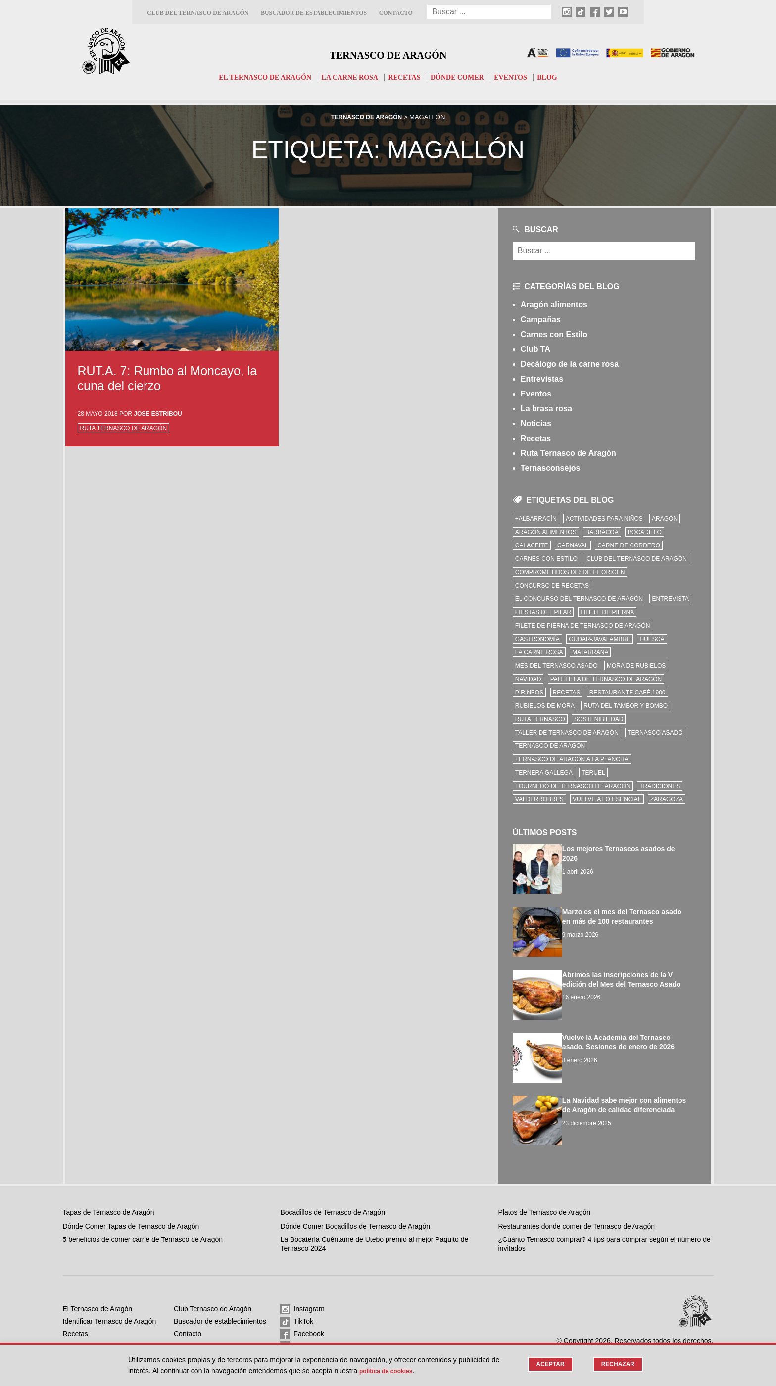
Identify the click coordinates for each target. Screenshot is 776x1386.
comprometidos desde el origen (570, 572)
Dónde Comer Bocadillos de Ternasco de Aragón (355, 1208)
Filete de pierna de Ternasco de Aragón (582, 625)
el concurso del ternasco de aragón (579, 598)
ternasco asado (655, 732)
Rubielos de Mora (545, 705)
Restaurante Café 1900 (627, 692)
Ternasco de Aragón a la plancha (572, 759)
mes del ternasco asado (556, 665)
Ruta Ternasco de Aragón (123, 428)
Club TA (535, 349)
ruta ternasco (540, 719)
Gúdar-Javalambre (599, 639)
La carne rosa (348, 77)
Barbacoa (602, 532)
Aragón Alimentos (546, 532)
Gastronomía (537, 639)
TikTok (296, 1304)
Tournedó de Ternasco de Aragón (572, 786)
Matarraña (590, 652)
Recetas (405, 77)
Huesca (651, 639)
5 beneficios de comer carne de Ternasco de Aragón (143, 1221)
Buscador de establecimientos (314, 12)
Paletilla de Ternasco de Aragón (606, 679)
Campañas (541, 319)
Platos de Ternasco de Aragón (544, 1194)
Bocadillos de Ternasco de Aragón (332, 1194)
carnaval (572, 545)
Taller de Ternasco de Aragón (567, 732)
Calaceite (531, 545)
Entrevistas (542, 379)
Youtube (299, 1341)
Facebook (302, 1316)
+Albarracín (536, 518)
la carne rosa (539, 652)
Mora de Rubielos (636, 665)
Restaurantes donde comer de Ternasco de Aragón (576, 1208)
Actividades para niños (604, 518)
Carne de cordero (628, 545)
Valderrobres (539, 799)
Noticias (536, 423)
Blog (556, 77)
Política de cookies (203, 1328)
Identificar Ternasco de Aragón (109, 1303)
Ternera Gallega (544, 772)
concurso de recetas (552, 585)
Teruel (593, 772)
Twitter (297, 1329)
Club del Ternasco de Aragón (197, 12)
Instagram (302, 1291)
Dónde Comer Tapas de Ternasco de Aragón (131, 1208)
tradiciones (659, 786)
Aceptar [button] (546, 1364)
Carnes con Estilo (554, 334)
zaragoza (666, 799)
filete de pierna (607, 612)
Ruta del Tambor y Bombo (625, 705)
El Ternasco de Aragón (258, 77)
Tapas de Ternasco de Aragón (108, 1194)
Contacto (396, 12)
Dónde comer (461, 77)
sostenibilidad (598, 719)
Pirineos (529, 692)
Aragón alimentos (554, 304)
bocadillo (645, 532)
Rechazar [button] (616, 1364)
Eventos (517, 77)
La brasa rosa (546, 408)
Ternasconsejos (551, 468)
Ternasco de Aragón (388, 52)
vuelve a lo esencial (607, 799)
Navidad (528, 679)
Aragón (665, 518)
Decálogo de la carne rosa (570, 364)
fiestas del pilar (543, 612)
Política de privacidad (207, 1340)
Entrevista (670, 598)
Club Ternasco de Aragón (212, 1290)
